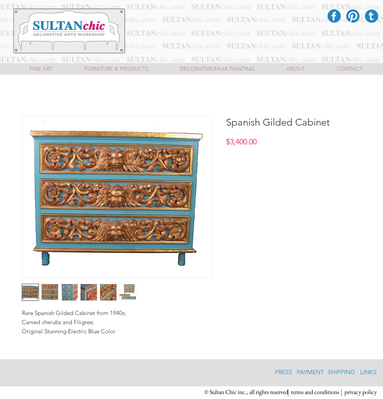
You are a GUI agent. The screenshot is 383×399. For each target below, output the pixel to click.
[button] (246, 392)
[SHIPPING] (341, 372)
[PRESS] (283, 372)
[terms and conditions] (315, 392)
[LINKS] (368, 372)
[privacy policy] (360, 392)
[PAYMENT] (310, 372)
